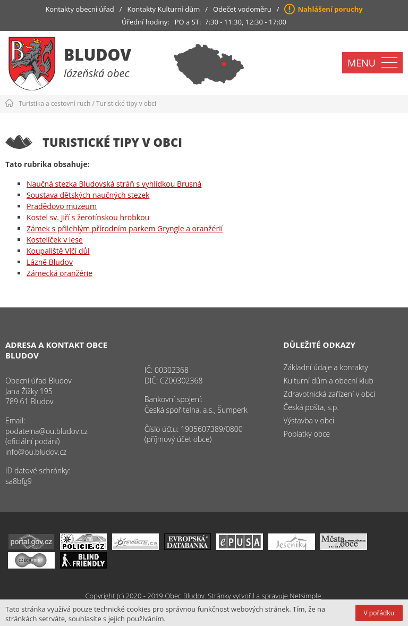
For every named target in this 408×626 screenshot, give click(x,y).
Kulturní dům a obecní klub (328, 380)
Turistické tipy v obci (126, 103)
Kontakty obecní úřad (79, 9)
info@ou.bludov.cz (35, 452)
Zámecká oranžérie (59, 273)
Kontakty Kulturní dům (164, 9)
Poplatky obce (307, 434)
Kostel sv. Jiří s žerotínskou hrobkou (88, 217)
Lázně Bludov (50, 262)
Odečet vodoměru (242, 9)
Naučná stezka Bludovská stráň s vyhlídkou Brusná (114, 184)
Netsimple (305, 595)
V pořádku (379, 612)
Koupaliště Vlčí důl (58, 251)
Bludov (97, 54)
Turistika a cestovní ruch (54, 103)
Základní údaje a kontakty (326, 367)
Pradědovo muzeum (62, 206)
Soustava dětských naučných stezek (88, 195)
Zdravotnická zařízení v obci (330, 394)
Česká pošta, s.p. (311, 407)
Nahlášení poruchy (330, 9)
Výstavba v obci (309, 420)
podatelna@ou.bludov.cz (46, 431)
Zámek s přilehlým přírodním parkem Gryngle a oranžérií (125, 228)
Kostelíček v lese (55, 240)
